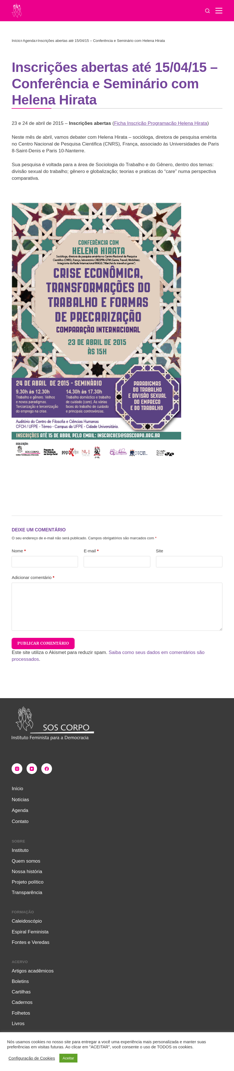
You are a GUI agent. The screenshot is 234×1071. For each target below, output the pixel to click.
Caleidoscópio (27, 921)
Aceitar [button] (68, 1058)
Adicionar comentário (33, 577)
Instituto (20, 850)
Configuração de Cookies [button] (31, 1058)
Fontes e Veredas (30, 942)
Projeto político (27, 882)
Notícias (20, 799)
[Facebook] (46, 768)
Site (159, 550)
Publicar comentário (43, 643)
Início (17, 788)
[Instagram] (17, 768)
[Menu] (218, 10)
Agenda (20, 810)
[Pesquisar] (207, 10)
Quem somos (26, 861)
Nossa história (27, 871)
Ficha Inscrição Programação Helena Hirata (160, 123)
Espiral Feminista (30, 932)
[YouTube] (32, 768)
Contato (20, 821)
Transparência (27, 892)
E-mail (91, 551)
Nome (19, 551)
